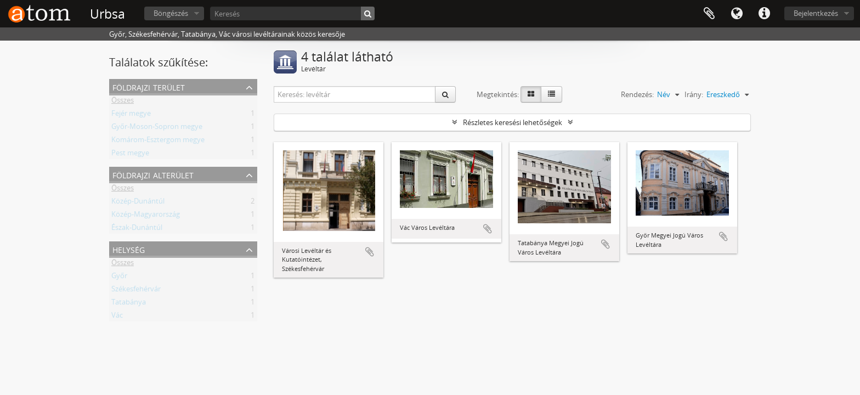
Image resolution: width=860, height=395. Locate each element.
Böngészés (171, 13)
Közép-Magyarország (145, 216)
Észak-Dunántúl (136, 229)
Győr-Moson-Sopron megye (156, 128)
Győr (119, 278)
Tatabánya (128, 304)
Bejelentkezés (816, 13)
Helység (128, 248)
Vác (117, 317)
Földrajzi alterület (153, 174)
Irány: (693, 94)
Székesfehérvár (136, 291)
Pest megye (130, 155)
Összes (122, 102)
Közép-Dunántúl (138, 203)
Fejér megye (131, 115)
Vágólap (709, 13)
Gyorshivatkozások (764, 13)
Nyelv (736, 13)
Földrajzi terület (148, 86)
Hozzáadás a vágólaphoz (369, 251)
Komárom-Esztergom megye (158, 141)
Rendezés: (637, 94)
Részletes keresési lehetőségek (512, 122)
